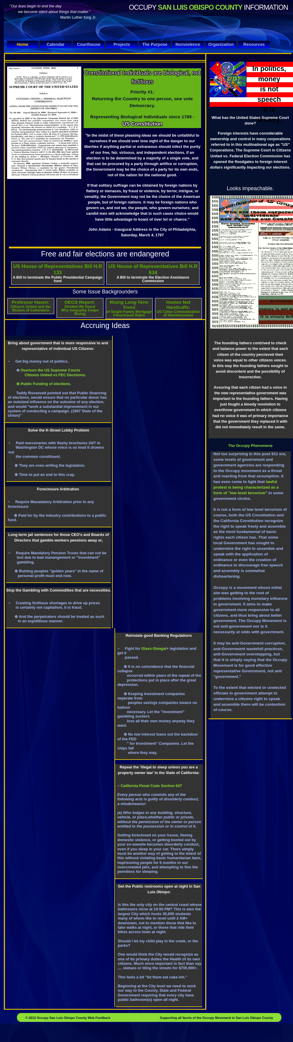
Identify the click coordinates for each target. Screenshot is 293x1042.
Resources (254, 44)
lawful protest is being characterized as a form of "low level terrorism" (245, 487)
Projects (122, 44)
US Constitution (142, 124)
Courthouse (88, 44)
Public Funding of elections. (45, 384)
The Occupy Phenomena (250, 445)
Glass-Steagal (153, 648)
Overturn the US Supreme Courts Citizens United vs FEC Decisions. (47, 372)
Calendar (55, 44)
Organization (221, 44)
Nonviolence (188, 44)
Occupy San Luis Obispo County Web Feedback (73, 1018)
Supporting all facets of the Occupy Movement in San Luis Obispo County (216, 1018)
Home (22, 44)
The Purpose (154, 44)
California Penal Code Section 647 (151, 785)
